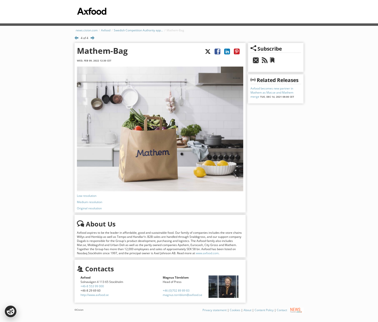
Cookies (235, 310)
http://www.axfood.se (95, 295)
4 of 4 (84, 38)
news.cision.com (87, 30)
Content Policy (264, 310)
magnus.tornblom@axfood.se (182, 295)
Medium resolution (89, 202)
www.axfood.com (207, 253)
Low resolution (86, 196)
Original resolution (89, 208)
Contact (282, 310)
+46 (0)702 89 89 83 (176, 290)
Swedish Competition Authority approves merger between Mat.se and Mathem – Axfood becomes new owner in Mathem (138, 30)
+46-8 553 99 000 (92, 286)
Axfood (105, 30)
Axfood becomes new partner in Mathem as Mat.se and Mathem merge (271, 92)
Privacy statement (214, 310)
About (247, 310)
